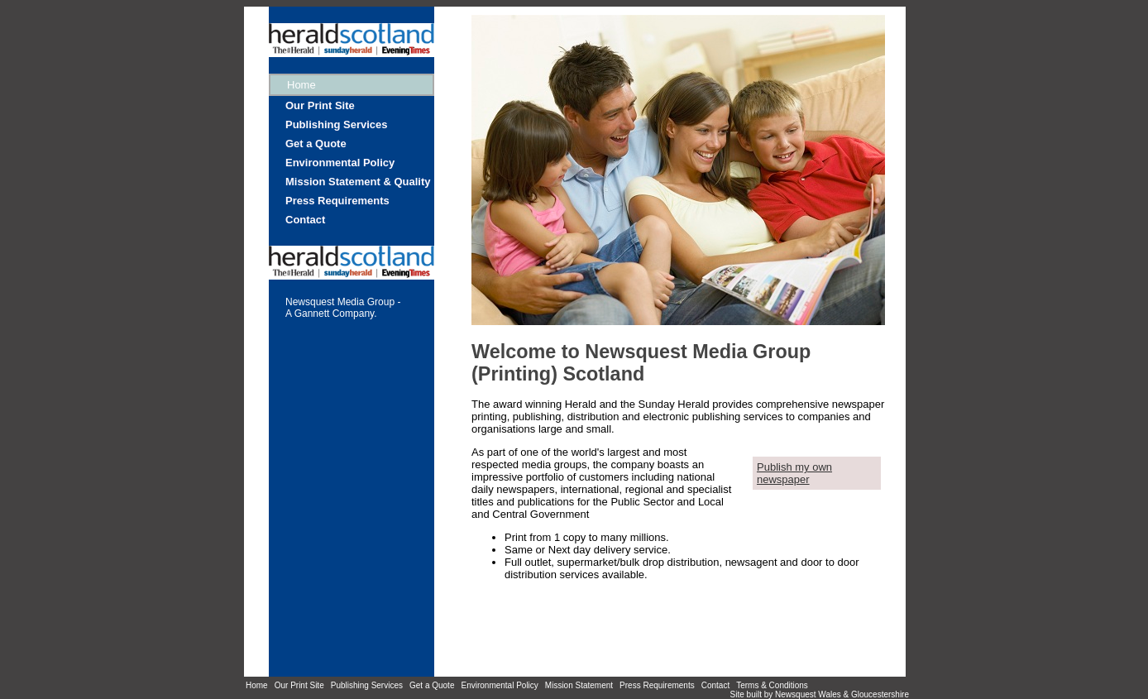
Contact (305, 219)
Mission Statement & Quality (358, 181)
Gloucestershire (880, 694)
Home (257, 685)
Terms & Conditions (772, 685)
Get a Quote (316, 143)
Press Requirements (337, 200)
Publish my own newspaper (794, 473)
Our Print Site (320, 105)
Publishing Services (336, 124)
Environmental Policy (340, 162)
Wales (829, 694)
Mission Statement (579, 685)
